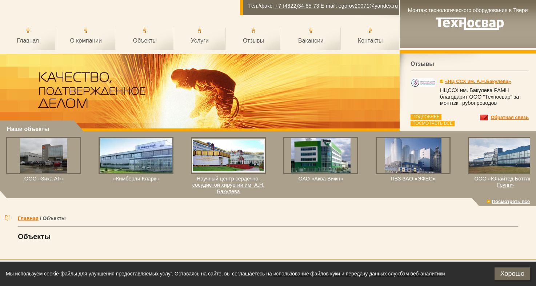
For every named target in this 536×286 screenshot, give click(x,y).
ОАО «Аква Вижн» (320, 179)
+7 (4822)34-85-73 (297, 6)
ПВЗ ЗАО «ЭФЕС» (413, 179)
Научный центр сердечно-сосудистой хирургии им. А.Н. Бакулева (228, 185)
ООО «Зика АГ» (43, 179)
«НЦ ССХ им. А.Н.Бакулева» (478, 81)
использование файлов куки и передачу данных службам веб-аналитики (359, 274)
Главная (28, 218)
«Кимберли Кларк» (136, 179)
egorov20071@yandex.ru (368, 6)
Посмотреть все (432, 123)
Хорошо (512, 273)
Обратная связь (510, 117)
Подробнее (426, 116)
